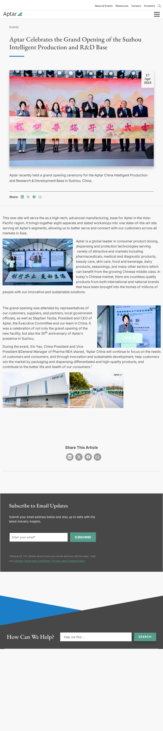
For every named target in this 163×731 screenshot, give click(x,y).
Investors (149, 5)
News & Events (104, 5)
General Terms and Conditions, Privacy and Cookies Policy (49, 560)
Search (145, 636)
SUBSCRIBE (83, 537)
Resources (122, 5)
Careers (136, 5)
